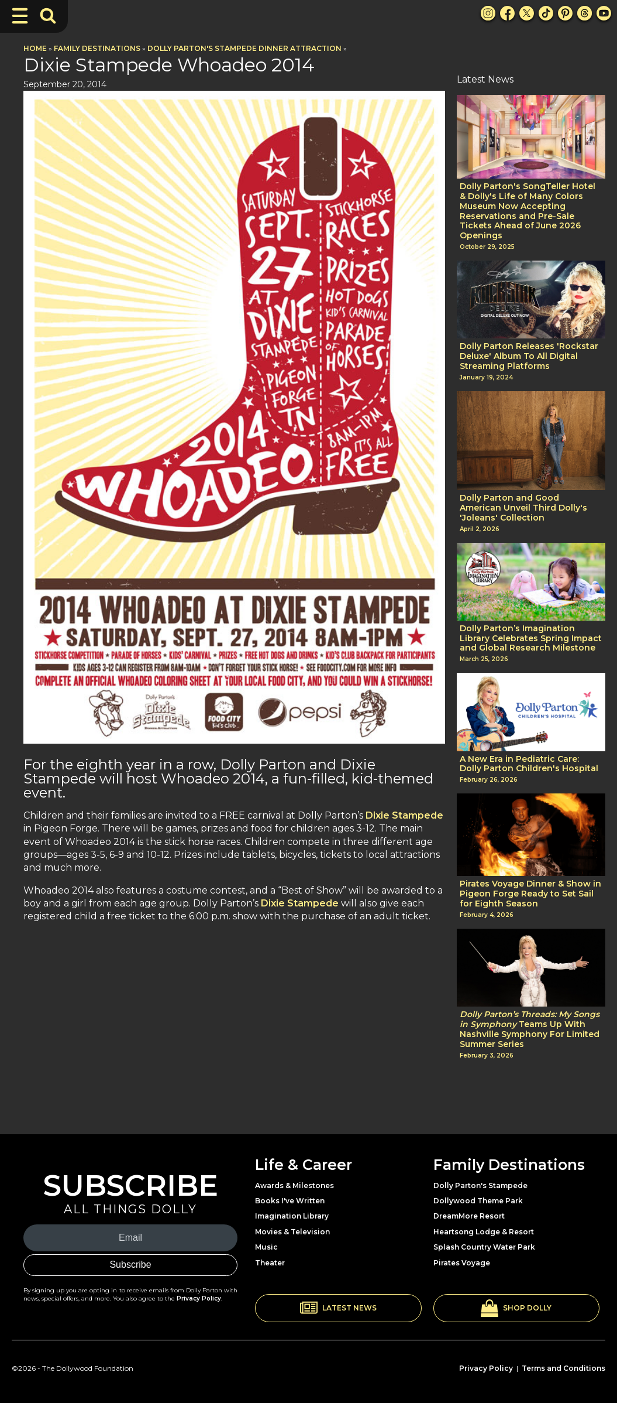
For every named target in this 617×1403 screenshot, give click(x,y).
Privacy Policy (199, 1298)
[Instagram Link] (488, 13)
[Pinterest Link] (565, 13)
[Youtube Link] (604, 13)
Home (35, 48)
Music (266, 1247)
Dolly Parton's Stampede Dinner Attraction (244, 48)
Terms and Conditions (563, 1368)
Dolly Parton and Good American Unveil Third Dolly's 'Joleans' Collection (523, 507)
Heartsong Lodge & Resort (483, 1231)
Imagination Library (292, 1216)
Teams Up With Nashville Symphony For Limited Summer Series (529, 1029)
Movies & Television (292, 1231)
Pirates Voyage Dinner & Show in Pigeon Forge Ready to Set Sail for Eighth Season (530, 893)
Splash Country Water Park (484, 1247)
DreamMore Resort (469, 1216)
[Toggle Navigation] (20, 16)
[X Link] (526, 13)
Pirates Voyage (461, 1262)
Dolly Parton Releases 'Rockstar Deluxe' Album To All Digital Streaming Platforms (529, 356)
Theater (270, 1262)
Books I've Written (290, 1200)
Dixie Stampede (404, 815)
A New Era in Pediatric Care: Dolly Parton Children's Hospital (529, 764)
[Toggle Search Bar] (48, 16)
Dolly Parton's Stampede (480, 1185)
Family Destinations (97, 48)
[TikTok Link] (546, 13)
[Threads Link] (584, 13)
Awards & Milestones (294, 1185)
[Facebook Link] (507, 13)
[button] (338, 1308)
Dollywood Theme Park (478, 1200)
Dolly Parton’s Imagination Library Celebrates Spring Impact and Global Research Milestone (531, 638)
